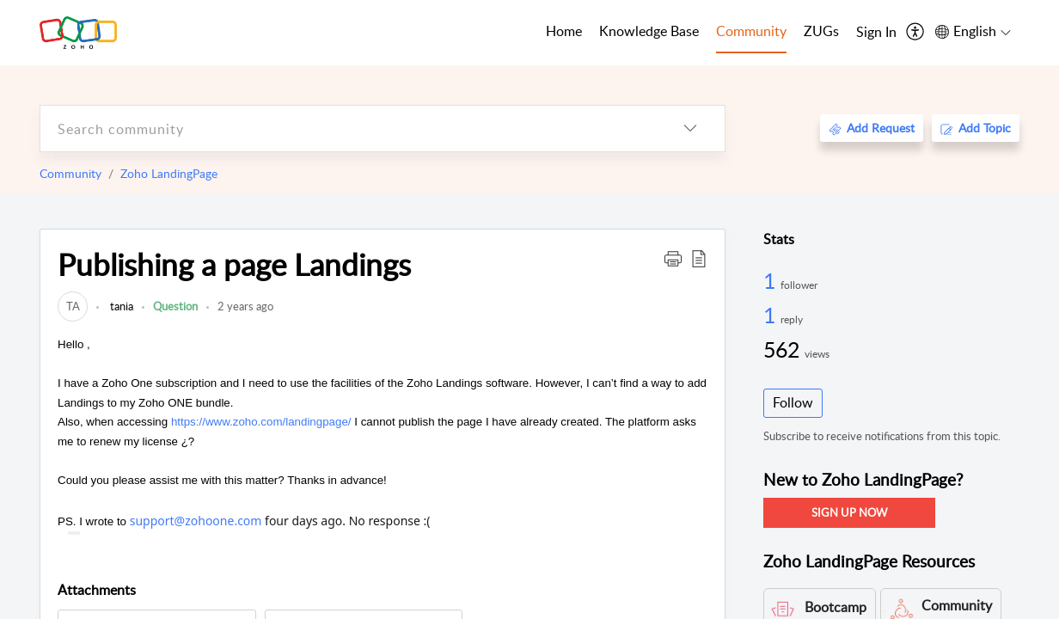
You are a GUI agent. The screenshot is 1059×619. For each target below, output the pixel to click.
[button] (673, 258)
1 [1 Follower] (771, 280)
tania (120, 306)
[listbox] (690, 128)
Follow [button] (793, 402)
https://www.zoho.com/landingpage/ (261, 421)
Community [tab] (751, 30)
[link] (73, 306)
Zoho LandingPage (168, 173)
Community (70, 173)
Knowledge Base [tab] (649, 30)
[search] (348, 128)
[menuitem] (876, 32)
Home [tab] (564, 30)
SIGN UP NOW (849, 512)
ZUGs (821, 30)
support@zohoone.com (196, 520)
